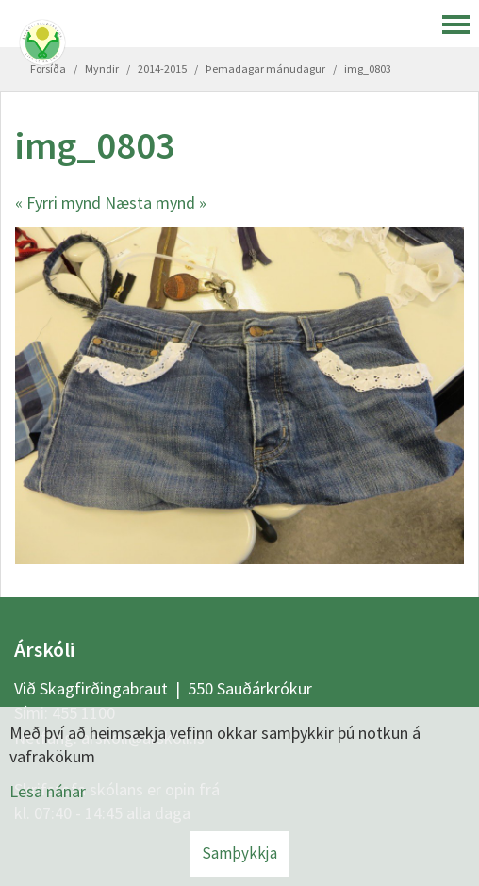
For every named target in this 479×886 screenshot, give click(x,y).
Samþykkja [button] (239, 853)
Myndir (102, 68)
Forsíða (48, 68)
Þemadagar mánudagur (265, 68)
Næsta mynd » (155, 202)
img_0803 (367, 68)
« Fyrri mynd (58, 202)
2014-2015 (162, 68)
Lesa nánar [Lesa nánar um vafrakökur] (47, 791)
